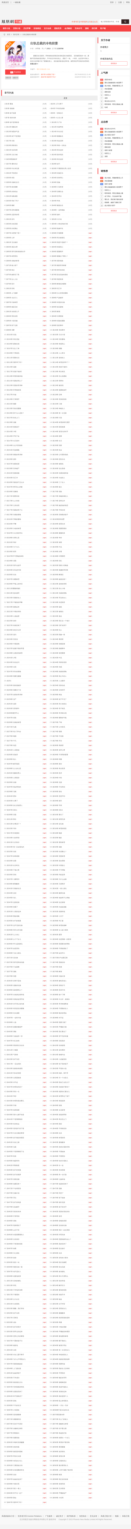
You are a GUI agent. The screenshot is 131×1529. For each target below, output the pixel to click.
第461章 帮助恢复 (13, 1165)
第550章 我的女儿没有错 (61, 1368)
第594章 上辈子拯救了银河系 (63, 1470)
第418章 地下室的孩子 (60, 1064)
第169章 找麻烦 (12, 491)
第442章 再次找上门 (59, 1119)
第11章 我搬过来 (12, 127)
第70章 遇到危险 (57, 261)
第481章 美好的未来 (14, 1211)
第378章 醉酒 (57, 971)
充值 (91, 22)
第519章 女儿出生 (13, 1299)
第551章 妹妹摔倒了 (14, 1373)
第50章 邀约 (56, 215)
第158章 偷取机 (58, 464)
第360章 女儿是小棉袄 (60, 930)
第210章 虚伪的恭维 (59, 584)
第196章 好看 (57, 551)
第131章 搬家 (11, 404)
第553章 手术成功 (13, 1378)
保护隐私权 (71, 1516)
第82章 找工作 (57, 288)
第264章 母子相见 (59, 708)
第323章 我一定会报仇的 (15, 847)
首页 (8, 34)
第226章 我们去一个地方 (61, 621)
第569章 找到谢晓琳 (14, 1415)
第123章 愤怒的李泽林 (14, 385)
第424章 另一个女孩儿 (60, 1078)
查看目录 (8, 77)
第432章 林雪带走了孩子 (61, 1096)
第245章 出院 (11, 667)
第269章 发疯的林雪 (14, 722)
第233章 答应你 (12, 639)
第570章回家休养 (58, 1415)
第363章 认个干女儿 (14, 939)
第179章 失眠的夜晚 (14, 515)
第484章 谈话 (57, 1216)
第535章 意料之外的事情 (15, 1336)
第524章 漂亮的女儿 (59, 1308)
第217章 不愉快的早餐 (14, 602)
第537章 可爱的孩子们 (14, 1341)
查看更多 (114, 63)
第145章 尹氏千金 (13, 436)
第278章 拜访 (57, 741)
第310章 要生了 (58, 815)
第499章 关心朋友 (13, 1253)
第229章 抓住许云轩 (14, 630)
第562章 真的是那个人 (60, 1396)
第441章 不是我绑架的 (14, 1119)
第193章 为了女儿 (13, 547)
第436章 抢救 (57, 1105)
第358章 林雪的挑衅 (59, 925)
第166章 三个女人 (59, 482)
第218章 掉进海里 (59, 602)
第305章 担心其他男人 (14, 805)
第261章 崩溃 (11, 704)
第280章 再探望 (58, 745)
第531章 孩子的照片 (14, 1327)
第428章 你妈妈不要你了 (61, 1087)
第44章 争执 (56, 201)
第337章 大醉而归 (13, 879)
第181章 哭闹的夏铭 (14, 519)
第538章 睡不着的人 (59, 1341)
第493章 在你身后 (13, 1239)
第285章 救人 (11, 759)
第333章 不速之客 (13, 870)
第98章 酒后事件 (57, 325)
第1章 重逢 (9, 104)
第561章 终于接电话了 (14, 1396)
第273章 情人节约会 (14, 731)
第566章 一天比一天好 (60, 1405)
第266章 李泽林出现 (59, 713)
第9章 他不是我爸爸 (12, 122)
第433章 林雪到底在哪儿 (15, 1101)
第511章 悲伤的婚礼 (14, 1281)
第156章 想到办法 (59, 459)
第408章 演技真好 (59, 1041)
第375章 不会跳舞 (13, 967)
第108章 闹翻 (57, 348)
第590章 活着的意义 (59, 1461)
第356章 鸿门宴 (58, 921)
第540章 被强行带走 (59, 1345)
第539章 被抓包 (12, 1345)
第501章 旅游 (11, 1258)
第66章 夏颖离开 (57, 251)
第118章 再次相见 (59, 371)
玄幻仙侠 (47, 28)
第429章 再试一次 (13, 1091)
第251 (9, 681)
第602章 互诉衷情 (59, 1488)
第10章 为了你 (57, 122)
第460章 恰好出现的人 (60, 1161)
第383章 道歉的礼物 (14, 985)
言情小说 (16, 28)
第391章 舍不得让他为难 (15, 1004)
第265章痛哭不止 (13, 713)
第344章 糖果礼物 (59, 893)
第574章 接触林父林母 (60, 1424)
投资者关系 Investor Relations (30, 1516)
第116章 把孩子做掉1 (60, 367)
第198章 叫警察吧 (59, 556)
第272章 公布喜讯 (59, 727)
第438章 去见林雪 (59, 1110)
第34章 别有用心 (57, 178)
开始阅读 (15, 72)
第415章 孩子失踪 (13, 1059)
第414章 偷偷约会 (59, 1055)
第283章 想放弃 (12, 755)
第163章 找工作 (12, 478)
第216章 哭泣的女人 (59, 598)
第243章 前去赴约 (13, 662)
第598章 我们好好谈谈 (60, 1479)
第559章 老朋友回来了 (14, 1391)
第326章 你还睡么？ (59, 851)
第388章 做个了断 (59, 995)
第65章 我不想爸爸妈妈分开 (15, 251)
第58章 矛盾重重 (57, 233)
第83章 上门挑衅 (12, 293)
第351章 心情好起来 (14, 911)
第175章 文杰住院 (13, 505)
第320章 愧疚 (57, 838)
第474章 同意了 (58, 1193)
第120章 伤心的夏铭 (59, 376)
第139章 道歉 (11, 422)
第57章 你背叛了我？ (48, 74)
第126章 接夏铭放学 (59, 390)
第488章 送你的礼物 (59, 1225)
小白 (48, 69)
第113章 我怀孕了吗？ (14, 362)
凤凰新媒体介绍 (8, 1516)
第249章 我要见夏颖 (14, 676)
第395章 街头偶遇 (13, 1013)
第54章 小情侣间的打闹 (60, 224)
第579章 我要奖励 (13, 1438)
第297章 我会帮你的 (14, 787)
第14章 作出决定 (57, 131)
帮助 (128, 2)
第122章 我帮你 (58, 381)
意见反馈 (93, 1516)
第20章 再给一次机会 (59, 145)
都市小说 (6, 28)
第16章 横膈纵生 (57, 136)
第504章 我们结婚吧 (59, 1262)
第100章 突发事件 (59, 330)
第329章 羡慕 (11, 861)
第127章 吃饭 (11, 395)
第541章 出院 (11, 1350)
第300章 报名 (57, 791)
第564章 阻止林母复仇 (60, 1401)
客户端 (103, 28)
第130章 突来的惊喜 (59, 399)
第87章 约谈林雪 (12, 302)
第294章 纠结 (57, 778)
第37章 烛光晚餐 (12, 187)
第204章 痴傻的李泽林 (60, 570)
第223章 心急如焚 (13, 616)
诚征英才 (59, 1516)
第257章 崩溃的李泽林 (14, 695)
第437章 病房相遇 (13, 1110)
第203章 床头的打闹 (14, 570)
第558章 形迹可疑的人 (60, 1387)
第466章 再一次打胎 (59, 1175)
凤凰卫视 (125, 1516)
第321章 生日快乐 (13, 842)
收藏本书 (15, 77)
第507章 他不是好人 (14, 1271)
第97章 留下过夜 (12, 325)
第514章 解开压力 (59, 1285)
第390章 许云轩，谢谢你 (61, 999)
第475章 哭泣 (11, 1198)
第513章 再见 (11, 1285)
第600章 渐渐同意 (59, 1484)
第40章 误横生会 (57, 191)
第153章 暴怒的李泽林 (14, 455)
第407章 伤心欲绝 (13, 1041)
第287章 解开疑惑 (13, 764)
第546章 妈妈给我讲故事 (61, 1359)
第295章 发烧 (11, 782)
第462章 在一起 (58, 1165)
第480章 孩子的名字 (59, 1207)
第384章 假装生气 (59, 985)
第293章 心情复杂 (13, 778)
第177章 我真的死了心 (14, 510)
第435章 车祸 (11, 1105)
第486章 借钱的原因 (59, 1221)
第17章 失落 (10, 141)
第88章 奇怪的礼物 (58, 302)
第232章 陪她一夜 (59, 635)
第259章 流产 (11, 699)
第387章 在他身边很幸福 (15, 995)
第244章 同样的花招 (59, 662)
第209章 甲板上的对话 (14, 584)
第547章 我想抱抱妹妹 (14, 1364)
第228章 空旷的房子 (59, 625)
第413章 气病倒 (12, 1055)
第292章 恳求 (57, 773)
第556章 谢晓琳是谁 (59, 1382)
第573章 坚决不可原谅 (14, 1424)
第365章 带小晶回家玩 (14, 944)
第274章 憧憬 (57, 731)
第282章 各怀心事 (59, 750)
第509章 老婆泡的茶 (14, 1276)
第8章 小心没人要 (57, 118)
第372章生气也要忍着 (60, 958)
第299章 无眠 (11, 791)
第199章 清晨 (11, 561)
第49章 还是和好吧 (12, 215)
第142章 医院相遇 (59, 427)
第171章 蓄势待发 (13, 496)
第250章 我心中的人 (59, 676)
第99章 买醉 (10, 330)
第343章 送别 (11, 893)
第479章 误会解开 (13, 1207)
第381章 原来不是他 (14, 981)
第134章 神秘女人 (59, 408)
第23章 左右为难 (12, 155)
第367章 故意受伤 (13, 948)
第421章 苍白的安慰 (14, 1073)
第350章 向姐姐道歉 (59, 907)
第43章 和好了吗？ (12, 201)
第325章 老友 (11, 851)
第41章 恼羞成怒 (12, 196)
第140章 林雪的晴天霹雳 (61, 422)
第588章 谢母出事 (59, 1456)
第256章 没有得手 (59, 690)
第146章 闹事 (57, 436)
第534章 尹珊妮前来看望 (61, 1331)
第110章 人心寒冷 (59, 353)
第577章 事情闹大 (13, 1433)
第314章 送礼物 (58, 824)
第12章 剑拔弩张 (57, 127)
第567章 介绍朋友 (13, 1410)
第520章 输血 (57, 1299)
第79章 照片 (10, 284)
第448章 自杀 (57, 1133)
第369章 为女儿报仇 (14, 953)
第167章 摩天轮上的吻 (14, 487)
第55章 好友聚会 (12, 228)
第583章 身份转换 (13, 1447)
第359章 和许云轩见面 (14, 930)
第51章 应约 (10, 219)
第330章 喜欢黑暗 (59, 861)
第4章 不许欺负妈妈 (58, 108)
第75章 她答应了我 (12, 275)
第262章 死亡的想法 (59, 704)
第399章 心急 (11, 1022)
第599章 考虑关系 (13, 1484)
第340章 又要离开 (59, 884)
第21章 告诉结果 (12, 150)
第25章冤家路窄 (11, 159)
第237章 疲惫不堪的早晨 (15, 648)
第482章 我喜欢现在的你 (61, 1211)
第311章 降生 (11, 819)
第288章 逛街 (57, 764)
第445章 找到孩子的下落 (15, 1128)
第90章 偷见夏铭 (57, 307)
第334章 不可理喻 (59, 870)
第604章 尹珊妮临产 (59, 1493)
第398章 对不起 (58, 1018)
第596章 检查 (57, 1475)
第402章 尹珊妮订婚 (59, 1027)
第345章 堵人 (11, 898)
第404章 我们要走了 (59, 1031)
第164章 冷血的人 (59, 478)
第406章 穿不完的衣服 (60, 1036)
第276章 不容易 (58, 736)
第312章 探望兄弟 (59, 819)
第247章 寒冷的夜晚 (14, 671)
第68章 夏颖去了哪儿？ (60, 256)
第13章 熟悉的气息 (12, 131)
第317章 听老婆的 (13, 833)
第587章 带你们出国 (14, 1456)
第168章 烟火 (57, 487)
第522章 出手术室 (59, 1304)
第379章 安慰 (11, 976)
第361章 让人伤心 (13, 935)
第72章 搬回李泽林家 (59, 265)
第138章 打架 (57, 418)
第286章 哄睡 (57, 759)
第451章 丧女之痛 (13, 1142)
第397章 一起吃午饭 (14, 1018)
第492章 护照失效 (59, 1235)
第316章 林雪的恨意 (59, 828)
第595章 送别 (11, 1475)
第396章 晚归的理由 (59, 1013)
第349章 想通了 (12, 907)
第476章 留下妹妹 (59, 1198)
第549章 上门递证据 (14, 1368)
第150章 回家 (57, 445)
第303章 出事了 (12, 801)
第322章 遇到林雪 (59, 842)
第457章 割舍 (11, 1156)
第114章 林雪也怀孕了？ (61, 362)
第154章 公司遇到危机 (60, 455)
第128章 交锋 (57, 395)
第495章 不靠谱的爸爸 (14, 1244)
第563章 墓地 (11, 1401)
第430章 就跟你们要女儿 (61, 1091)
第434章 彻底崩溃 (59, 1101)
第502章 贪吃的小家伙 (60, 1258)
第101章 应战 (11, 335)
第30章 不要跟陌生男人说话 (61, 168)
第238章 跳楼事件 (59, 648)
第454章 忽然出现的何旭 (61, 1147)
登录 (112, 2)
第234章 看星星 (58, 639)
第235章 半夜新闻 (13, 644)
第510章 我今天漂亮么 (60, 1276)
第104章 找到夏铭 (59, 339)
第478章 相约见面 (59, 1202)
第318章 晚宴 (57, 833)
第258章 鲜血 (57, 695)
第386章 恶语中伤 (59, 990)
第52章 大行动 (57, 219)
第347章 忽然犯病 (13, 902)
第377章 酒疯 (11, 971)
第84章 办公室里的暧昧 (60, 293)
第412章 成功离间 (59, 1050)
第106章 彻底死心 (59, 344)
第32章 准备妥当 (57, 173)
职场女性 (43, 69)
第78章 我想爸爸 (57, 279)
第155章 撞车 (11, 459)
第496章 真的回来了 (59, 1244)
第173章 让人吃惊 (13, 501)
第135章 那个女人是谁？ (15, 413)
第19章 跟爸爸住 (12, 145)
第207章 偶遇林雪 (13, 579)
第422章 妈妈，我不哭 (60, 1073)
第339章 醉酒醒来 (13, 884)
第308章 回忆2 (58, 810)
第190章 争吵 (57, 538)
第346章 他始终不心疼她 (61, 898)
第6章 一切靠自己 (57, 113)
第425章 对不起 (12, 1082)
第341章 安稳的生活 (14, 888)
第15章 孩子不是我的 (13, 136)
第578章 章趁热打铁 (59, 1433)
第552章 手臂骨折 (59, 1373)
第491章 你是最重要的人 (15, 1235)
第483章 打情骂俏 (13, 1216)
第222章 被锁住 (58, 611)
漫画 (87, 28)
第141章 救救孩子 (13, 427)
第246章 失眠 (57, 667)
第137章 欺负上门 (13, 418)
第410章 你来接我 (59, 1045)
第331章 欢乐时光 (13, 865)
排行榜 (94, 28)
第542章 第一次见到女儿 (61, 1350)
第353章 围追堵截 (13, 916)
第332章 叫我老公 (59, 865)
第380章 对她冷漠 (59, 976)
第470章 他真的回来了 (60, 1184)
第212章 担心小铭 (59, 588)
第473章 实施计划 (13, 1193)
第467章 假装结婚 (13, 1179)
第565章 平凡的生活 (14, 1405)
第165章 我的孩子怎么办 (15, 482)
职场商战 (37, 28)
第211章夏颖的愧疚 (13, 588)
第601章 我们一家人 (14, 1488)
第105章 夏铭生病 (13, 344)
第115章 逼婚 (11, 367)
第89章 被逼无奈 (12, 307)
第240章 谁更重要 (59, 653)
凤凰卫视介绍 (106, 1516)
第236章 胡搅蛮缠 (59, 644)
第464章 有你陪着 (59, 1170)
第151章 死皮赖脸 (13, 450)
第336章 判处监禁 (59, 875)
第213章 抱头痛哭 (13, 593)
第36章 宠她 (56, 182)
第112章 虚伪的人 (59, 358)
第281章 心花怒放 (13, 750)
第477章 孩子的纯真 (14, 1202)
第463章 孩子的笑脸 (14, 1170)
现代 (38, 69)
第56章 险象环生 (57, 228)
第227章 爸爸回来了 (14, 625)
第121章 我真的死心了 (14, 381)
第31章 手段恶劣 (12, 173)
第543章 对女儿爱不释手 (15, 1355)
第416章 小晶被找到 (59, 1059)
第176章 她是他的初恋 (60, 505)
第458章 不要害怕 (59, 1156)
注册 (120, 2)
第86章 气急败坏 (57, 298)
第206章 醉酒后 (58, 575)
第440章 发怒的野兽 (59, 1115)
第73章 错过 (10, 270)
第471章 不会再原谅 (14, 1188)
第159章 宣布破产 (13, 468)
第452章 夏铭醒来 (59, 1142)
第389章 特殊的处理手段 (15, 999)
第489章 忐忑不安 (13, 1230)
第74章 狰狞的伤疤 (58, 270)
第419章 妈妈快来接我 (14, 1068)
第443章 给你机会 (13, 1124)
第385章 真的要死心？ (14, 990)
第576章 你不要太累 (59, 1428)
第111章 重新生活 (13, 358)
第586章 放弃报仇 (59, 1451)
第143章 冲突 (11, 431)
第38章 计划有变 (57, 187)
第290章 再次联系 (59, 768)
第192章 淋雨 (57, 542)
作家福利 (83, 22)
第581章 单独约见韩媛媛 (15, 1442)
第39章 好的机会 (12, 191)
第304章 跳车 (57, 801)
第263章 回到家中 (13, 708)
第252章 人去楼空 (59, 681)
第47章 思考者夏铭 (12, 210)
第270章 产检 (57, 722)
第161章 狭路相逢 (13, 473)
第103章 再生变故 (13, 339)
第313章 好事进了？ (14, 824)
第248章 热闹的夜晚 (59, 671)
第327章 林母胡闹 (13, 856)
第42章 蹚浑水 (57, 196)
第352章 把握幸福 (59, 911)
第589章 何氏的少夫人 (14, 1461)
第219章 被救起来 (13, 607)
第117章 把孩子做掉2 (14, 371)
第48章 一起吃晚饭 (58, 210)
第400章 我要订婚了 (59, 1022)
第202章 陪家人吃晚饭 (60, 565)
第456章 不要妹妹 (59, 1151)
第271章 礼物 (11, 727)
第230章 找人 (57, 630)
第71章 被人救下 (12, 265)
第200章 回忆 (57, 561)
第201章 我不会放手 (14, 565)
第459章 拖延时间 (13, 1161)
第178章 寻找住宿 (59, 510)
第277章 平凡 (11, 741)
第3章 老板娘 (9, 108)
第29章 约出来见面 (12, 168)
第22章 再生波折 (57, 150)
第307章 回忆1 (12, 810)
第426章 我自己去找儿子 (61, 1082)
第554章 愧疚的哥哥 (59, 1378)
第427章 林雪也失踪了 (14, 1087)
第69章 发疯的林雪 (12, 261)
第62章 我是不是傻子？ (60, 242)
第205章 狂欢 (11, 575)
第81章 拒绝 (10, 288)
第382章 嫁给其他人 (59, 981)
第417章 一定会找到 (14, 1064)
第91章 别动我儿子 (12, 311)
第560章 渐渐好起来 (59, 1391)
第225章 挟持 (11, 621)
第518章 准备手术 (59, 1295)
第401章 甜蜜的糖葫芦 (14, 1027)
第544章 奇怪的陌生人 (60, 1355)
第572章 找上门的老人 (60, 1419)
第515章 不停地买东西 (14, 1290)
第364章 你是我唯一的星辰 (62, 939)
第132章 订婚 (57, 404)
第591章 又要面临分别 (14, 1465)
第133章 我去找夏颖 (14, 408)
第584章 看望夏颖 (59, 1447)
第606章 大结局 (58, 1498)
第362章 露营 (57, 935)
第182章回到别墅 (58, 519)
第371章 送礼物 (12, 958)
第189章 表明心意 (13, 538)
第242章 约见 (57, 658)
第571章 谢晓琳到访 (14, 1419)
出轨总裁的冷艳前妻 (29, 34)
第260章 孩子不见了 (59, 699)
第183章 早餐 (11, 524)
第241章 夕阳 (11, 658)
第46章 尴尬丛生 (57, 205)
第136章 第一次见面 (59, 413)
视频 (117, 1516)
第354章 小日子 (58, 916)
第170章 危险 (57, 491)
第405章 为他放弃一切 (14, 1036)
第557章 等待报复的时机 (15, 1387)
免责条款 (82, 1516)
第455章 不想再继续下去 (15, 1151)
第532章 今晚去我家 (59, 1327)
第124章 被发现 (58, 385)
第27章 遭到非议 (12, 164)
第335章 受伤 (11, 875)
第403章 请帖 (11, 1031)
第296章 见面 (57, 782)
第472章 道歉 (57, 1188)
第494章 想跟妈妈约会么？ (62, 1239)
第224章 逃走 (57, 616)
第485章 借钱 (11, 1221)
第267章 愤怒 (11, 718)
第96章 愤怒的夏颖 (58, 321)
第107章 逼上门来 (13, 348)
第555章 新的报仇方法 (14, 1382)
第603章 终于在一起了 (14, 1493)
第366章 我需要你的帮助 (61, 944)
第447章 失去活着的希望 (15, 1133)
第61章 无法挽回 (12, 242)
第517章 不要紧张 (13, 1295)
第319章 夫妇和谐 (13, 838)
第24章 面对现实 (57, 155)
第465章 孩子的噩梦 (14, 1175)
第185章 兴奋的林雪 (14, 528)
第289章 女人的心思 (14, 768)
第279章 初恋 (11, 745)
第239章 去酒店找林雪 (14, 653)
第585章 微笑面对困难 (14, 1451)
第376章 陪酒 (57, 967)
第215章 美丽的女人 (14, 598)
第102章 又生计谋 (59, 335)
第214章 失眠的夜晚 (59, 593)
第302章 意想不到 (59, 796)
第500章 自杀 (57, 1253)
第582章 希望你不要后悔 (61, 1442)
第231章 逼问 (11, 635)
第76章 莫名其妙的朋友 (60, 275)
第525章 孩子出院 (13, 1313)
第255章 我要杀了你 (14, 690)
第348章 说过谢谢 (59, 902)
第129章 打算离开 (13, 399)
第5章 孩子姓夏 (10, 113)
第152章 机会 (57, 450)
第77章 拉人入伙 (12, 279)
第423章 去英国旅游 (14, 1078)
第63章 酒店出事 (12, 247)
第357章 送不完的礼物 (14, 925)
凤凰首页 (5, 2)
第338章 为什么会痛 (59, 879)
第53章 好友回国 (12, 224)
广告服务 (48, 1516)
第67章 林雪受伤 (12, 256)
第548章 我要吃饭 (59, 1364)
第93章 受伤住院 (12, 316)
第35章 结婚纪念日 (12, 182)
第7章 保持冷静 (10, 118)
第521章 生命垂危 (13, 1304)
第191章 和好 (11, 542)
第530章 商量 (57, 1322)
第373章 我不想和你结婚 (15, 962)
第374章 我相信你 (59, 962)
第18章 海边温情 (57, 141)
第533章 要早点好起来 (14, 1331)
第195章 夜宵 (11, 551)
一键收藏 (16, 2)
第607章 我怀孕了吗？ (48, 77)
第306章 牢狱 (57, 805)
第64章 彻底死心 (57, 247)
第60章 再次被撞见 (58, 238)
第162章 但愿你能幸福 (60, 473)
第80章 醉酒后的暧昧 (59, 284)
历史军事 (27, 28)
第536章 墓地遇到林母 (60, 1336)
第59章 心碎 (10, 238)
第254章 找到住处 (59, 685)
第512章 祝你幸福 (59, 1281)
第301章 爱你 (11, 796)
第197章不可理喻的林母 (15, 556)
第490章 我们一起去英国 (61, 1230)
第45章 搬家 (10, 205)
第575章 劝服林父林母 (14, 1428)
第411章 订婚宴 (12, 1050)
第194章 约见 (57, 547)
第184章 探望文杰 (59, 524)
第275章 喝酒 (11, 736)
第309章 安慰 (11, 815)
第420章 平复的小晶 (59, 1068)
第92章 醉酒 (56, 311)
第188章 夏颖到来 (59, 533)
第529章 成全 (11, 1322)
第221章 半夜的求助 (14, 611)
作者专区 (75, 22)
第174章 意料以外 (59, 501)
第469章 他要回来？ (14, 1184)
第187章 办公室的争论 (14, 533)
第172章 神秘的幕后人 (60, 496)
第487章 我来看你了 (14, 1225)
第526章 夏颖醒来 (59, 1313)
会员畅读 (68, 28)
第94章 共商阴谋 (57, 316)
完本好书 (78, 28)
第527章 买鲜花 (12, 1318)
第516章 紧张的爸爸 (59, 1290)
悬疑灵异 (57, 28)
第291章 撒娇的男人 (14, 773)
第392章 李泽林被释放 (60, 1004)
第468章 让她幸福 (59, 1179)
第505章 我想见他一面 (14, 1267)
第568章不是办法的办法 (61, 1410)
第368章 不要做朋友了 (60, 948)
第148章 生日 (57, 441)
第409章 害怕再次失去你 (15, 1045)
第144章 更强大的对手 (60, 431)
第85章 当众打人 (12, 298)
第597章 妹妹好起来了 (14, 1479)
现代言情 (16, 34)
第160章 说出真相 (59, 468)
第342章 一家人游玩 (59, 888)
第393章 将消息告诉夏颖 (15, 1008)
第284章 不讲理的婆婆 (60, 755)
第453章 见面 (11, 1147)
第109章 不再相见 (13, 353)
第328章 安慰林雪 (59, 856)
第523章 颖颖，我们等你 (15, 1308)
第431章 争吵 (11, 1096)
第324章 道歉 (57, 847)
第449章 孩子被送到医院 (15, 1138)
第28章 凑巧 (56, 164)
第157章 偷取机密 (13, 464)
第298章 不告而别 (59, 787)
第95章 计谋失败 (12, 321)
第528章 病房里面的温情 (61, 1318)
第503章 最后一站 (13, 1262)
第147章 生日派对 (13, 441)
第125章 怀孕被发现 (14, 390)
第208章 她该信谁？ (59, 579)
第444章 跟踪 (57, 1124)
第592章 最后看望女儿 (60, 1465)
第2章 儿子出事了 (57, 104)
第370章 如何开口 (59, 953)
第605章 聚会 (11, 1498)
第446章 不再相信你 (59, 1128)
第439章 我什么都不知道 (15, 1115)
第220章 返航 (57, 607)
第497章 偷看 (11, 1248)
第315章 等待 (11, 828)
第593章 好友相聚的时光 (15, 1470)
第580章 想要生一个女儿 (61, 1438)
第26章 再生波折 (57, 159)
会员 (96, 22)
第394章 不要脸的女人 (60, 1008)
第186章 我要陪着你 (59, 528)
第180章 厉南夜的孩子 (60, 515)
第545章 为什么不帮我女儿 (16, 1359)
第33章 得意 (10, 178)
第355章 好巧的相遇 (14, 921)
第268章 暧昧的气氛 (59, 718)
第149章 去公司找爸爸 (14, 445)
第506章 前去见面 (59, 1267)
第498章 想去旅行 (59, 1248)
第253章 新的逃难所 (14, 685)
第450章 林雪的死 (59, 1138)
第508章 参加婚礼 (59, 1271)
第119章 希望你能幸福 (14, 376)
